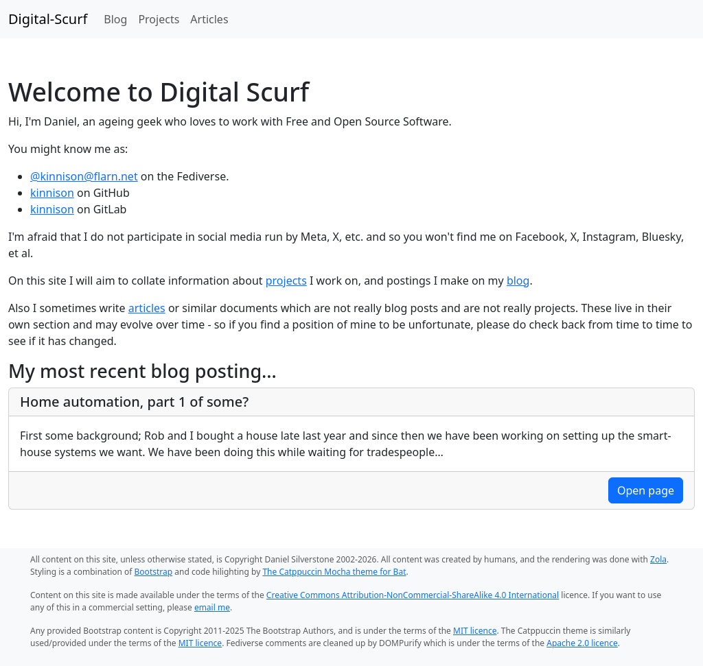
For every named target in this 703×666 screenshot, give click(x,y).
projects (286, 280)
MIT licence (474, 631)
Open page (645, 490)
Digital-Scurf (47, 19)
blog (518, 280)
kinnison (52, 192)
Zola (658, 559)
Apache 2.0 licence (582, 643)
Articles (209, 19)
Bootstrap (154, 572)
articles (146, 308)
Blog (115, 19)
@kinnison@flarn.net (84, 176)
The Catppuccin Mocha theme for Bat (334, 572)
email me (212, 607)
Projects (158, 19)
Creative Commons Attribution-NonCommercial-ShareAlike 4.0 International (412, 595)
